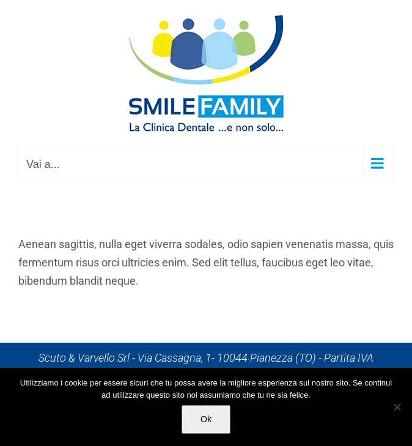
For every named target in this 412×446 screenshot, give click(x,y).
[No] (397, 407)
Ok (206, 419)
